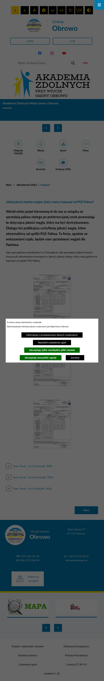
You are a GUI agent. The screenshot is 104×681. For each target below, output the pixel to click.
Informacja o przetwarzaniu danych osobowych (52, 335)
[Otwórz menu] (99, 5)
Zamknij (75, 357)
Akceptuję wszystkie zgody (41, 357)
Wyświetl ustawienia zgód (52, 342)
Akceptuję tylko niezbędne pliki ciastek (52, 350)
